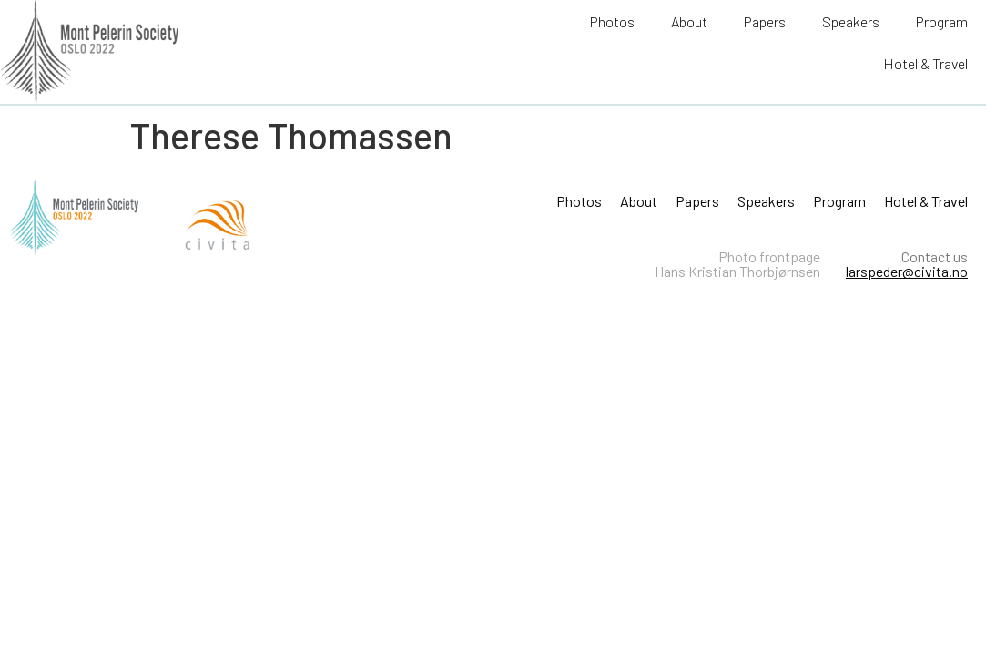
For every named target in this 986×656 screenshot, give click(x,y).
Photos (612, 21)
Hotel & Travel (925, 63)
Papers (765, 21)
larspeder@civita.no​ (907, 271)
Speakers (850, 21)
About (689, 21)
